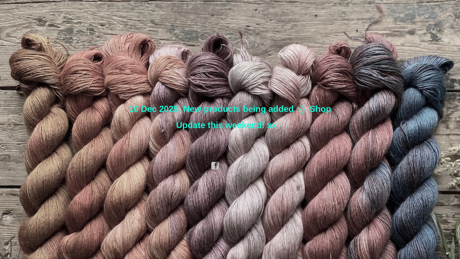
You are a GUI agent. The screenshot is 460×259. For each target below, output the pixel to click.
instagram (245, 166)
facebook (215, 166)
